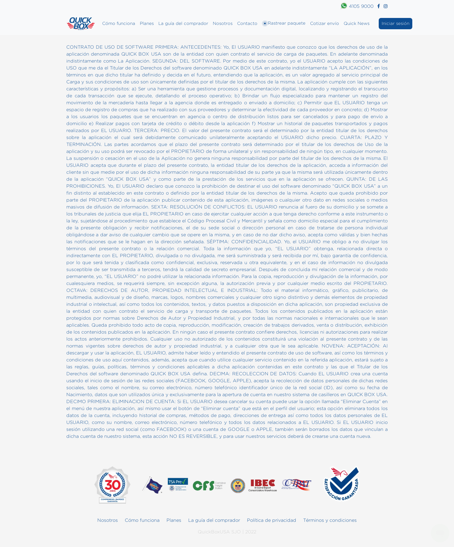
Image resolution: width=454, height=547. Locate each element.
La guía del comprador (183, 23)
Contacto (247, 23)
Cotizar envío (324, 23)
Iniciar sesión (395, 23)
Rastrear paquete (283, 23)
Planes (147, 23)
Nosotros (223, 23)
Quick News (356, 23)
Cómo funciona (118, 23)
